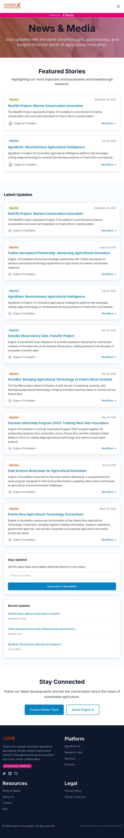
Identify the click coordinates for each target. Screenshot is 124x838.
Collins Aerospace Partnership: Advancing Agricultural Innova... (42, 628)
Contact (7, 802)
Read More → (109, 123)
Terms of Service (75, 796)
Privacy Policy (73, 790)
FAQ (5, 809)
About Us (8, 796)
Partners (70, 764)
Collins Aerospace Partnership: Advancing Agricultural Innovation (59, 253)
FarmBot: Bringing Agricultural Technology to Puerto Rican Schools (60, 379)
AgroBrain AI (72, 746)
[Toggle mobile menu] (118, 6)
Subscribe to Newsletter (62, 586)
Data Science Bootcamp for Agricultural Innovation (47, 471)
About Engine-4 (83, 709)
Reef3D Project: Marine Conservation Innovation (45, 106)
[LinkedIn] (10, 773)
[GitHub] (15, 773)
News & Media (11, 790)
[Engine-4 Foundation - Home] (12, 5)
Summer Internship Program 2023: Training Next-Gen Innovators (58, 423)
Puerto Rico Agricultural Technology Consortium (45, 514)
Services (70, 758)
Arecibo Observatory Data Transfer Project (41, 336)
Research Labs (74, 752)
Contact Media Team (44, 709)
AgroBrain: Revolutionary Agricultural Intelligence (46, 147)
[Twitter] (4, 773)
